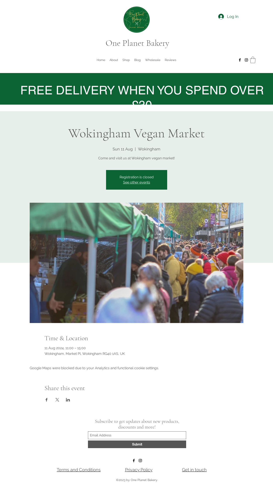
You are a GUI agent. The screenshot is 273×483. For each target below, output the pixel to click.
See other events (136, 182)
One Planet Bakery (137, 43)
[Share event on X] (57, 399)
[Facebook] (240, 60)
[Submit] (137, 444)
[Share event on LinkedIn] (68, 399)
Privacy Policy (139, 469)
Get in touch (194, 469)
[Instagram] (246, 60)
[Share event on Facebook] (47, 399)
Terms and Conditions (79, 469)
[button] (253, 60)
